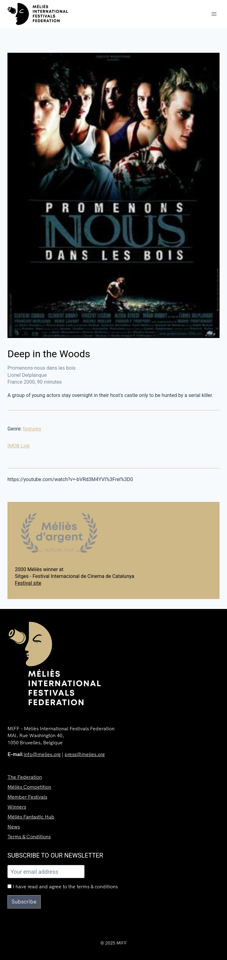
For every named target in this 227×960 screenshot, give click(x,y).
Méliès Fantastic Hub (30, 817)
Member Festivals (27, 797)
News (13, 826)
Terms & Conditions (29, 836)
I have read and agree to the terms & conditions (62, 886)
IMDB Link (18, 446)
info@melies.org (42, 754)
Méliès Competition (29, 787)
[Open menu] (214, 14)
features (32, 429)
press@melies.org (85, 754)
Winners (16, 807)
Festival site (28, 583)
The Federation (24, 777)
